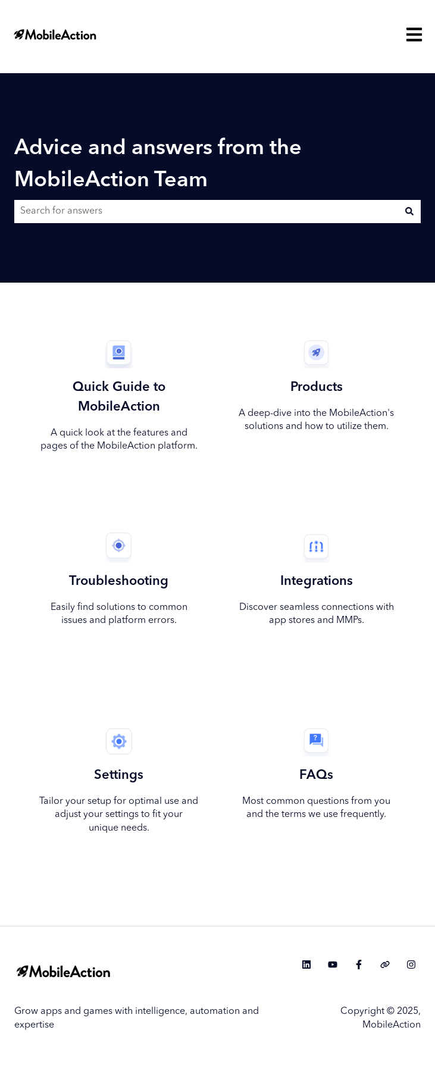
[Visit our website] (385, 964)
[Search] (409, 211)
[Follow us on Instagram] (411, 964)
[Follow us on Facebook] (358, 964)
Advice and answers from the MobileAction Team (158, 165)
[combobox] (206, 211)
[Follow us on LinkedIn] (306, 964)
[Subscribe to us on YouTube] (332, 964)
